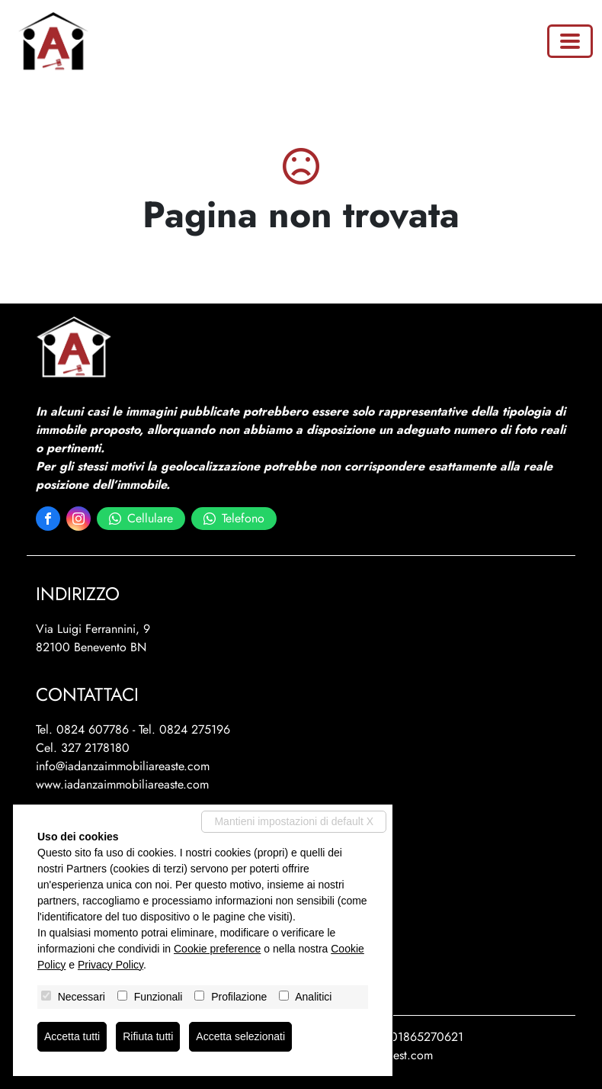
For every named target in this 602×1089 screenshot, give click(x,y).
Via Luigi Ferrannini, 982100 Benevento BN (93, 638)
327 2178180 (95, 748)
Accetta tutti (72, 1036)
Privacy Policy (110, 965)
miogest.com (400, 1055)
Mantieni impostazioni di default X (293, 821)
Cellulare (141, 518)
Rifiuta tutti (148, 1036)
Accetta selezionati (240, 1036)
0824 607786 (92, 729)
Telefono (233, 518)
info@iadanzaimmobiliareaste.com (123, 766)
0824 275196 (194, 729)
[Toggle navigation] (570, 41)
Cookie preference (217, 949)
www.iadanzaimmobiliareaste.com (122, 784)
